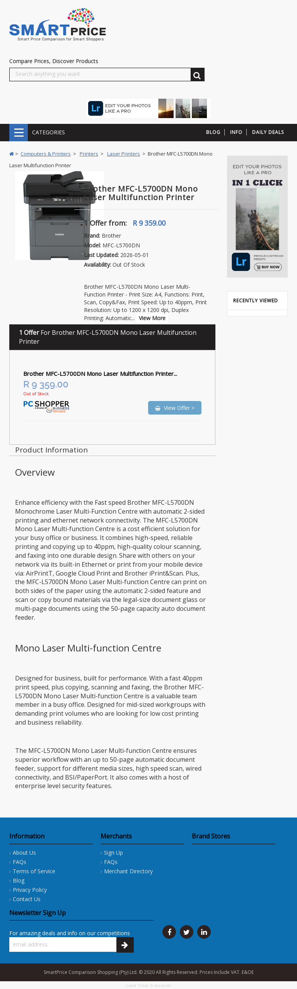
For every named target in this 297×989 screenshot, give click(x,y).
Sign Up (113, 852)
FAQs (19, 862)
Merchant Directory (128, 871)
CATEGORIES (18, 132)
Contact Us (27, 899)
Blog (18, 880)
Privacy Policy (30, 889)
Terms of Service (34, 871)
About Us (24, 852)
